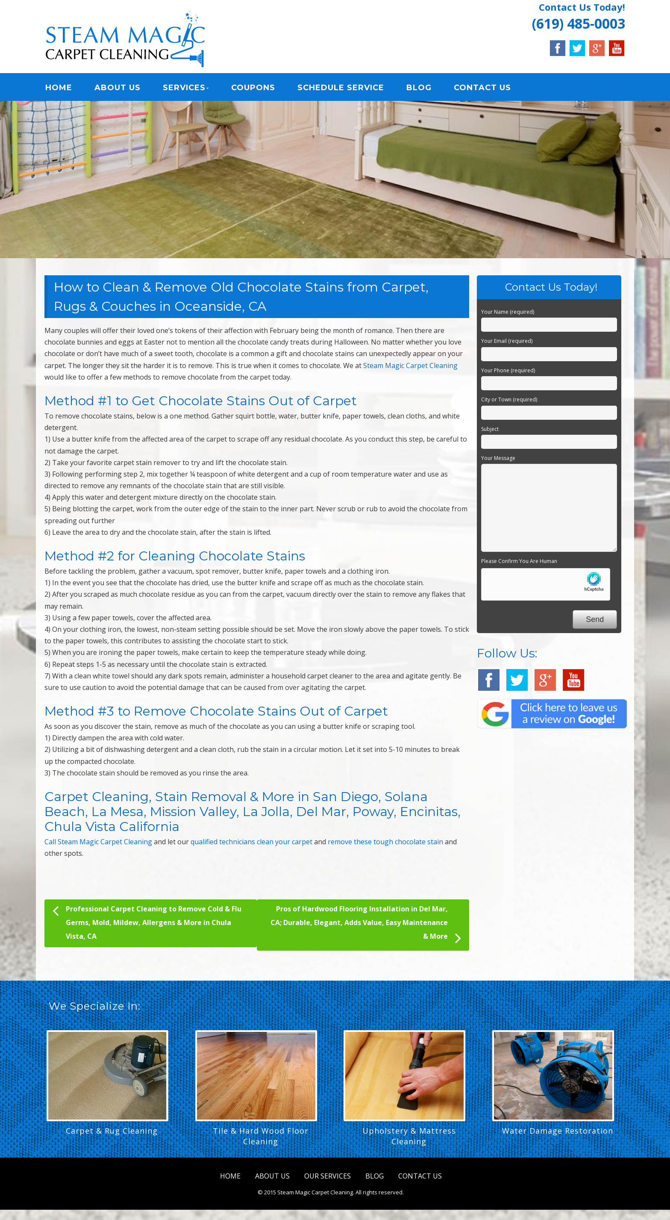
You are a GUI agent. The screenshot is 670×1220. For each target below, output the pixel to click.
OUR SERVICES (327, 1176)
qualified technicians (223, 841)
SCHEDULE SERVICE (340, 87)
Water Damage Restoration (557, 1131)
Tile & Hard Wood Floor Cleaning (261, 1136)
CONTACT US (482, 87)
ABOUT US (117, 87)
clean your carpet (284, 841)
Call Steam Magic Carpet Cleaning (98, 841)
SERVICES (184, 87)
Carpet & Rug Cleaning (112, 1131)
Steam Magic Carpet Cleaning (410, 365)
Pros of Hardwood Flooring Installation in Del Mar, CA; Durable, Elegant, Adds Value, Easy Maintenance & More (365, 925)
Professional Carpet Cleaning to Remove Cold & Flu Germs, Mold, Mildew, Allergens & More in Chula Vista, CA (147, 921)
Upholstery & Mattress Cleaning (409, 1136)
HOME (58, 87)
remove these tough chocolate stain (385, 841)
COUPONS (253, 87)
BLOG (419, 87)
